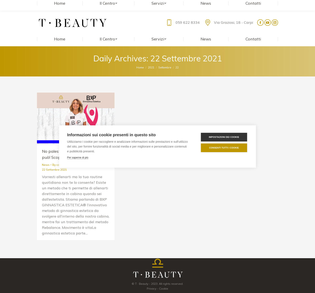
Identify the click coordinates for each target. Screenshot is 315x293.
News (45, 157)
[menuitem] (60, 31)
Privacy (151, 280)
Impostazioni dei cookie (224, 137)
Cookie (163, 280)
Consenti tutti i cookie (224, 147)
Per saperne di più (77, 157)
